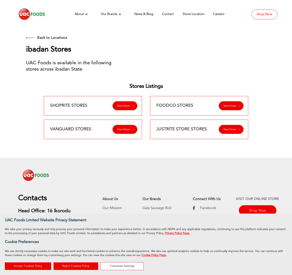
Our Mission (112, 208)
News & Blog (143, 14)
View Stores (123, 106)
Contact (168, 14)
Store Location (193, 14)
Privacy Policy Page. (177, 233)
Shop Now (264, 14)
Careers (218, 14)
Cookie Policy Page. (154, 255)
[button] (83, 14)
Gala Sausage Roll (156, 208)
